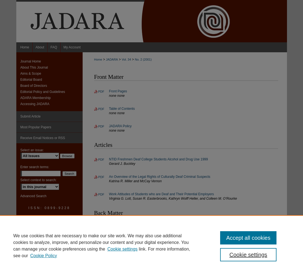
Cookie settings (122, 249)
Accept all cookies (248, 238)
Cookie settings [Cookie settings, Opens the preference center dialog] (248, 255)
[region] (151, 245)
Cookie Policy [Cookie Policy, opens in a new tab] (43, 255)
